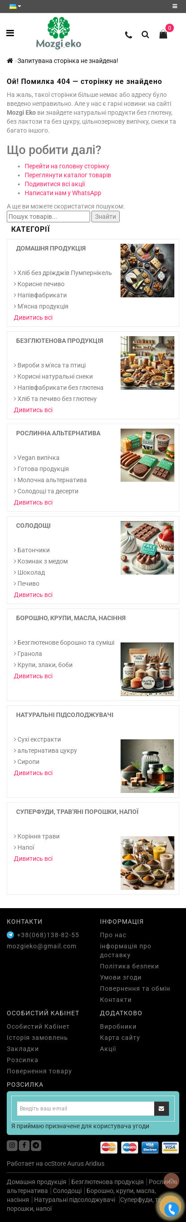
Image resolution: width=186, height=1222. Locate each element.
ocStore (55, 1163)
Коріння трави (37, 836)
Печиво (26, 583)
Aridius (94, 1163)
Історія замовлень (37, 1037)
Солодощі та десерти (46, 491)
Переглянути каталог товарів (68, 175)
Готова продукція (41, 468)
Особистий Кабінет (38, 1026)
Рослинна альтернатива (58, 433)
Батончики (32, 550)
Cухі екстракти (37, 739)
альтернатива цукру (45, 750)
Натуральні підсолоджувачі (64, 714)
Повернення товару (39, 1071)
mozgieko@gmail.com (42, 946)
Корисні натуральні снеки (53, 376)
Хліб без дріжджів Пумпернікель (63, 272)
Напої (24, 847)
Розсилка (23, 1060)
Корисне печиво (39, 284)
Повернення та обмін (135, 988)
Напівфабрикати (40, 295)
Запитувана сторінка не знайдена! (67, 60)
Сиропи (26, 761)
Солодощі (33, 525)
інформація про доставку (125, 951)
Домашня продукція (51, 248)
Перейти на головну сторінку (67, 166)
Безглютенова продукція (59, 340)
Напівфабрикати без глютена (59, 387)
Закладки (23, 1048)
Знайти (105, 216)
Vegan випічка (37, 457)
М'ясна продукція (41, 306)
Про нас (113, 934)
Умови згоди (121, 977)
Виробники (118, 1026)
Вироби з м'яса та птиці (50, 365)
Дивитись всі (33, 317)
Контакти (116, 999)
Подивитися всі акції (55, 184)
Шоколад (29, 572)
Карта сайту (120, 1037)
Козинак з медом (41, 561)
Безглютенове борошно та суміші (64, 642)
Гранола (28, 653)
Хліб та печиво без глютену (55, 398)
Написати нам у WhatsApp (63, 192)
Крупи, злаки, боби (43, 664)
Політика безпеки (129, 966)
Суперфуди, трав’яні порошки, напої (77, 811)
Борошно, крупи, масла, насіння (70, 617)
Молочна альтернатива (50, 480)
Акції (108, 1048)
